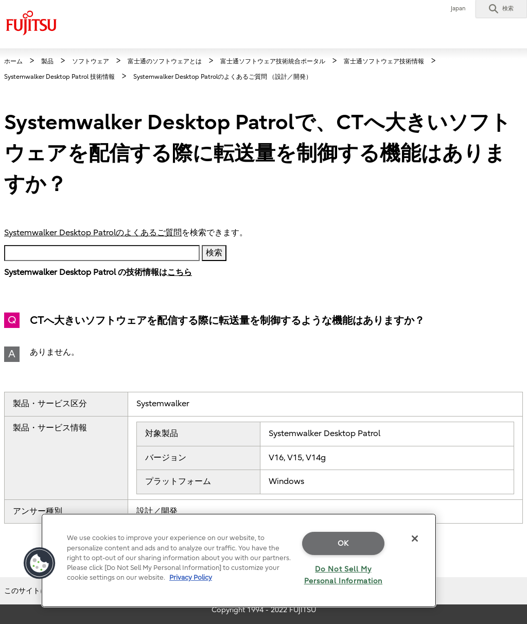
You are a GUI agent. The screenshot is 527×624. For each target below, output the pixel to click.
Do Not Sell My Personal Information (343, 575)
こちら (179, 272)
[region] (238, 560)
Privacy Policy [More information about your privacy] (190, 577)
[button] (501, 8)
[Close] (414, 538)
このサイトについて (36, 590)
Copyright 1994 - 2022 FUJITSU (264, 609)
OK (343, 543)
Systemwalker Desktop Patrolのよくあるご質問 (93, 232)
